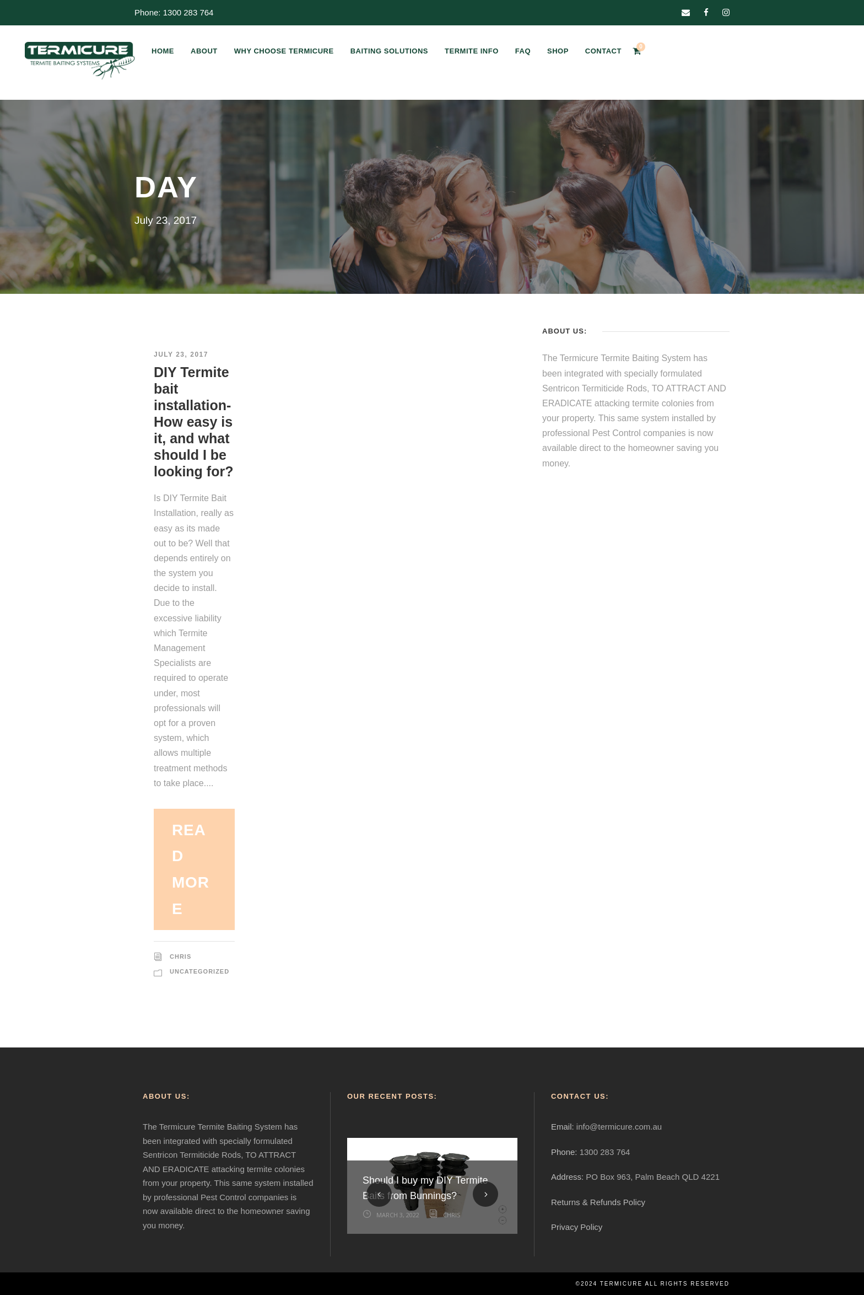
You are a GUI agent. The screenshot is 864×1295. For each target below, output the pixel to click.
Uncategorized (199, 971)
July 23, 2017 (181, 354)
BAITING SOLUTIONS (389, 51)
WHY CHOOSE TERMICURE (284, 51)
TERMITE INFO (472, 51)
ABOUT (204, 51)
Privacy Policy (576, 1227)
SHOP (558, 51)
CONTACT (603, 51)
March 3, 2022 (397, 1215)
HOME (163, 51)
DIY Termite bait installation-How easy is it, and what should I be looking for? (193, 421)
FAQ (523, 51)
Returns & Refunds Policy (598, 1202)
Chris (180, 956)
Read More (190, 869)
